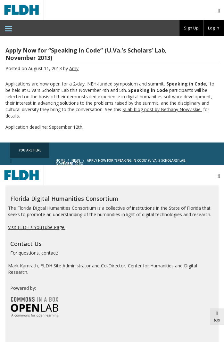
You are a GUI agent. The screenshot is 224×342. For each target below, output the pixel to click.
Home (60, 160)
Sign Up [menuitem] (191, 28)
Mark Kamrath (23, 266)
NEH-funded (99, 84)
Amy (74, 68)
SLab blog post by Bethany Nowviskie (162, 109)
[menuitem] (8, 28)
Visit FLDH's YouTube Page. (36, 227)
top (217, 316)
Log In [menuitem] (213, 28)
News (75, 160)
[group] (191, 28)
